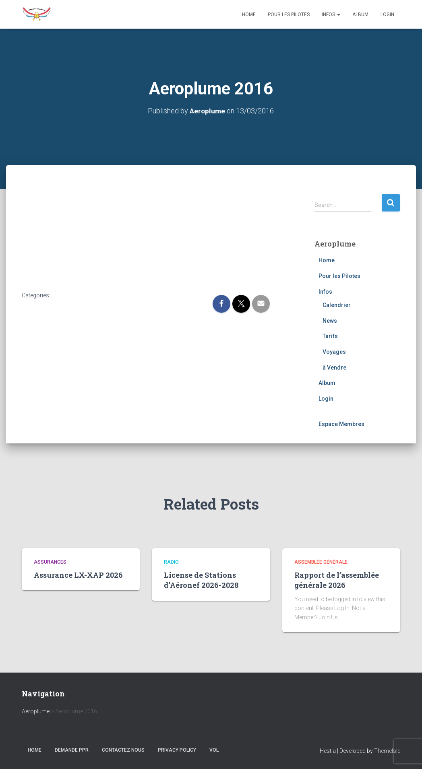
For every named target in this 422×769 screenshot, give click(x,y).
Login (387, 14)
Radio (171, 562)
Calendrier (337, 305)
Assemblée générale (321, 562)
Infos (331, 14)
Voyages (334, 352)
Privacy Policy (177, 750)
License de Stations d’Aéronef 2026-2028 (201, 580)
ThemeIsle (387, 751)
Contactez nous (123, 750)
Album (360, 14)
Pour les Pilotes (289, 14)
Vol (214, 750)
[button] (338, 14)
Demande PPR (72, 750)
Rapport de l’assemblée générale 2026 (336, 580)
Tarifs (330, 336)
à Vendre (334, 367)
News (330, 321)
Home (249, 14)
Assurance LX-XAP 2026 (78, 575)
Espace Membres (341, 424)
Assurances (50, 562)
